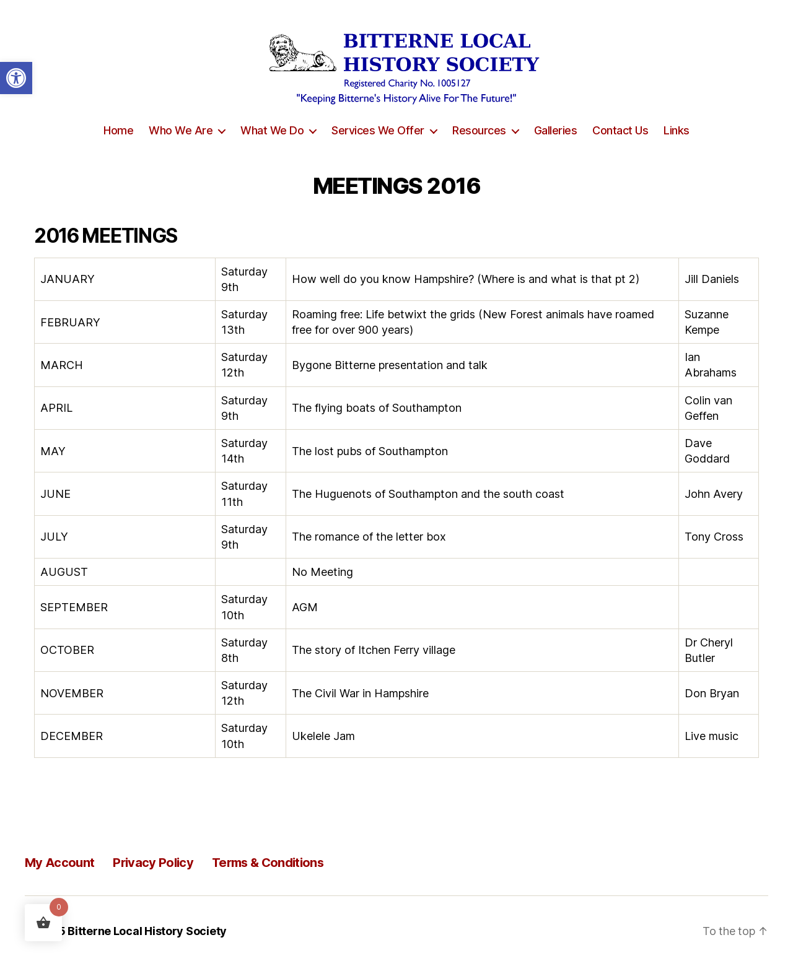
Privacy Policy (153, 862)
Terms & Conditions (267, 862)
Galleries (555, 130)
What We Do (272, 130)
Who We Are (180, 130)
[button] (16, 78)
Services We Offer (377, 130)
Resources (479, 130)
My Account (59, 862)
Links (677, 130)
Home (118, 130)
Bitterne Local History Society (147, 931)
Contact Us (620, 130)
